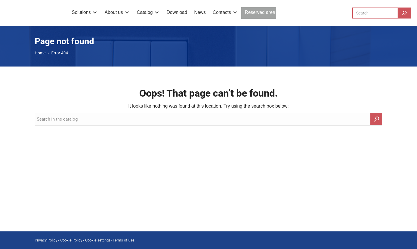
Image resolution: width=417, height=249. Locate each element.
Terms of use (123, 240)
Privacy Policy (46, 240)
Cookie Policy (71, 240)
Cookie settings (98, 240)
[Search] (382, 13)
